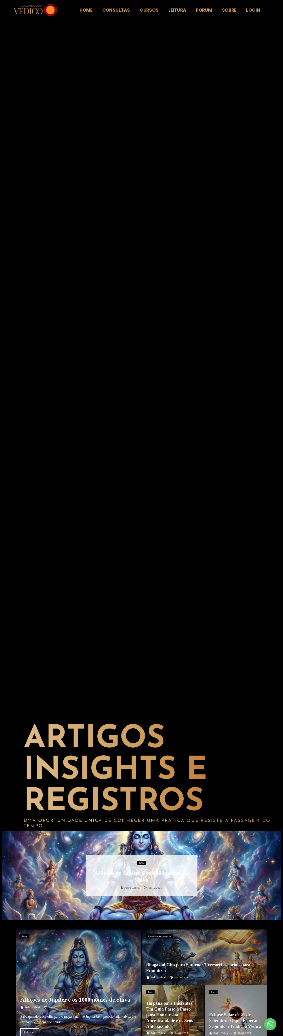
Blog (141, 863)
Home (86, 10)
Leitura (177, 10)
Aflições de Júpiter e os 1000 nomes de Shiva (75, 999)
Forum (204, 10)
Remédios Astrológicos (159, 936)
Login (253, 10)
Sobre (229, 10)
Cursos (149, 10)
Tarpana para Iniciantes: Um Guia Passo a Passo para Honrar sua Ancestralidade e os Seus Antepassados (170, 1015)
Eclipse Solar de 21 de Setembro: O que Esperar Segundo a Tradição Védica (235, 1020)
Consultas (116, 10)
